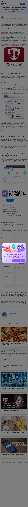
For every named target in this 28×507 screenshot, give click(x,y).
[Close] (3, 244)
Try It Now (18, 260)
